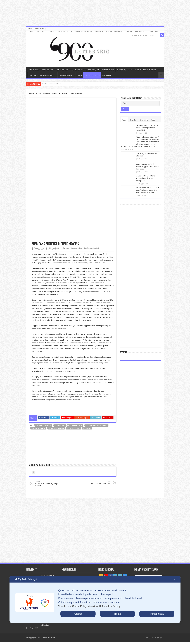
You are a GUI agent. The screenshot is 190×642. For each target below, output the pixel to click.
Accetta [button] (78, 614)
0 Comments (38, 250)
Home (69, 31)
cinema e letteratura (43, 425)
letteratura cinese (75, 425)
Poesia (79, 75)
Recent (124, 120)
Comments (144, 120)
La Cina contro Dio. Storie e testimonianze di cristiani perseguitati (146, 178)
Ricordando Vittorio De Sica (97, 483)
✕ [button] (174, 579)
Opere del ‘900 (47, 70)
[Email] (140, 103)
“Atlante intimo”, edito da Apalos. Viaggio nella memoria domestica (147, 166)
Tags (153, 120)
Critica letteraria (108, 70)
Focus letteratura (149, 70)
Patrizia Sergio (39, 248)
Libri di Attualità (152, 31)
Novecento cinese (38, 428)
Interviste (32, 75)
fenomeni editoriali (93, 248)
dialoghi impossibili (124, 70)
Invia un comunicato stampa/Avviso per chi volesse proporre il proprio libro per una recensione (109, 31)
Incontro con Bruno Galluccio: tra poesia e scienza (59, 84)
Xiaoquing (87, 428)
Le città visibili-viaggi (48, 75)
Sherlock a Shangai (56, 428)
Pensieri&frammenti (66, 75)
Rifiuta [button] (117, 614)
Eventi (137, 70)
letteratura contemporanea (97, 425)
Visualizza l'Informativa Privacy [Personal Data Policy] (104, 606)
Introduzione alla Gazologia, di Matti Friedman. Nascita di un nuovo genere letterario (147, 190)
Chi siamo (50, 31)
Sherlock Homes (73, 428)
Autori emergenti (92, 70)
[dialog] (95, 599)
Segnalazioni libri (77, 70)
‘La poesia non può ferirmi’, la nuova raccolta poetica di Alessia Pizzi (147, 127)
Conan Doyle (60, 425)
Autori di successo (91, 75)
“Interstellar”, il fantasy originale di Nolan (48, 484)
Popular (133, 120)
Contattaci (61, 31)
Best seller (82, 248)
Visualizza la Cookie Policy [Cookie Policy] (72, 606)
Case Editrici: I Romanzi (35, 31)
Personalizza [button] (157, 614)
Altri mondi (106, 75)
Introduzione (34, 70)
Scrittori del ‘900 (62, 70)
